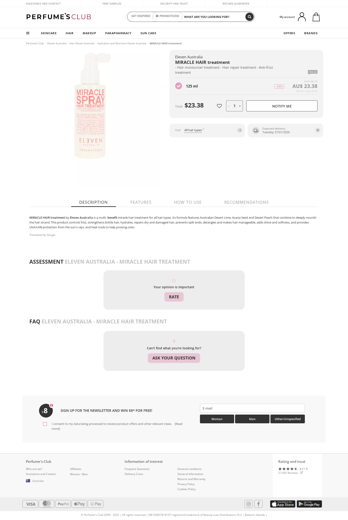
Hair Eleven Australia (82, 43)
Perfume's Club (35, 43)
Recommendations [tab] (246, 202)
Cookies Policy (186, 489)
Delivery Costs (134, 474)
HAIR (69, 33)
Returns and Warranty (191, 479)
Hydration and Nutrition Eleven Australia (122, 43)
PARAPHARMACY (118, 33)
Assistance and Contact (43, 3)
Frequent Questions (137, 469)
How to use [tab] (188, 202)
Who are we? (34, 469)
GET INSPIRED (141, 17)
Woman (216, 419)
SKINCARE (48, 33)
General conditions (189, 469)
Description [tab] (93, 202)
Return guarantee (236, 3)
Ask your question (174, 358)
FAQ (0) (313, 72)
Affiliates (75, 469)
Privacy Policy (186, 484)
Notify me (282, 106)
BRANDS (310, 33)
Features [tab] (141, 202)
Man (252, 419)
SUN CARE (148, 33)
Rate (174, 297)
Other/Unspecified (288, 419)
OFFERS (289, 33)
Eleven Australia (56, 43)
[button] (44, 481)
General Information (190, 474)
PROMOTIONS (167, 17)
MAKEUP (89, 33)
